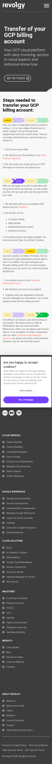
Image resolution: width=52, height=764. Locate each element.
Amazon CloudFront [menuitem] (16, 567)
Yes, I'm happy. (26, 399)
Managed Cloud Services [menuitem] (18, 466)
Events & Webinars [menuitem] (15, 662)
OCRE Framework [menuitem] (15, 476)
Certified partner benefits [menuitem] (18, 498)
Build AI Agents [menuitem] (13, 471)
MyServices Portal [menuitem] (15, 705)
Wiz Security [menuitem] (12, 581)
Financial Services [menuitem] (15, 603)
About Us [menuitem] (10, 701)
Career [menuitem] (9, 710)
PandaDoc (22, 207)
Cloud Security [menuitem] (13, 456)
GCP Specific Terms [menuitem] (35, 750)
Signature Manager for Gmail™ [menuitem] (20, 577)
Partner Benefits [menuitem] (14, 442)
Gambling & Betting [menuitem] (15, 632)
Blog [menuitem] (8, 652)
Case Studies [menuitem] (12, 647)
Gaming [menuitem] (10, 617)
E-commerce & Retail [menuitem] (16, 598)
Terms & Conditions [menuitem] (38, 745)
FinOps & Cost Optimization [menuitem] (19, 461)
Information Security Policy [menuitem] (19, 730)
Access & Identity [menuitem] (14, 572)
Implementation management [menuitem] (20, 508)
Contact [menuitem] (10, 725)
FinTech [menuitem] (10, 608)
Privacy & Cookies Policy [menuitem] (14, 745)
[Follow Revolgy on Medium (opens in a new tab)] (11, 415)
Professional (23, 335)
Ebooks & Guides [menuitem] (14, 657)
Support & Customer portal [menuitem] (19, 518)
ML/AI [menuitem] (9, 547)
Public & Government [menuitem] (16, 622)
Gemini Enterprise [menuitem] (14, 532)
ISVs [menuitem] (8, 613)
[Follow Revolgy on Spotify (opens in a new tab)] (19, 415)
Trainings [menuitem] (10, 523)
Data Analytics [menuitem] (13, 557)
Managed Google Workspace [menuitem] (20, 513)
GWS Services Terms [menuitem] (12, 750)
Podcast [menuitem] (10, 667)
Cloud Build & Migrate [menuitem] (16, 452)
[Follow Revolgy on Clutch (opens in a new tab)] (5, 415)
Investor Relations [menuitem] (15, 720)
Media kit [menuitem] (10, 715)
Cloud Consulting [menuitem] (14, 447)
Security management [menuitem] (17, 503)
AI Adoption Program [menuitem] (16, 552)
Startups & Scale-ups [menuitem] (16, 627)
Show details (26, 390)
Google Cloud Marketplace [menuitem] (19, 562)
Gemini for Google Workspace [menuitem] (21, 527)
